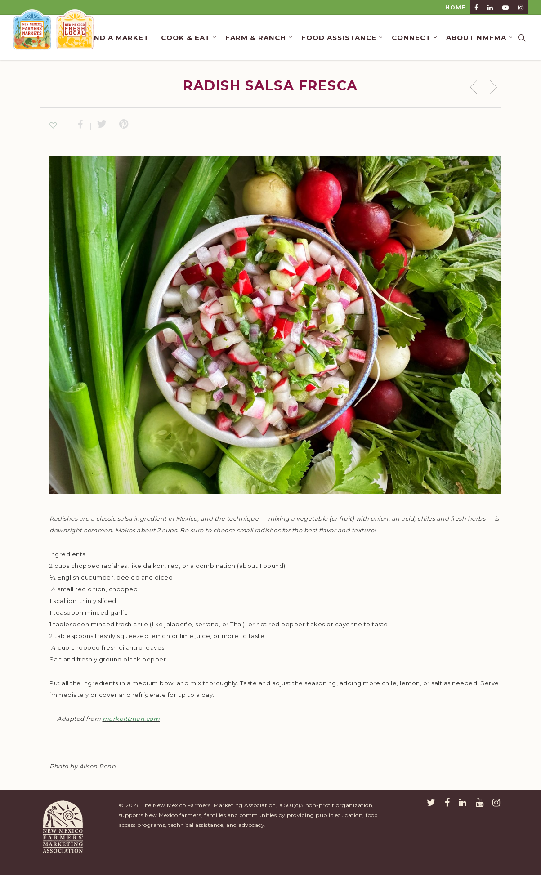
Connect (415, 37)
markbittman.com (131, 718)
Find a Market (117, 37)
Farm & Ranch (259, 37)
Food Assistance (342, 37)
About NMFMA (480, 37)
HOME (455, 7)
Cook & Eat (189, 37)
